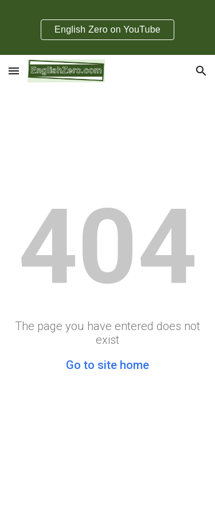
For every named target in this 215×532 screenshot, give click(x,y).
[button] (14, 70)
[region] (107, 27)
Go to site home (107, 365)
